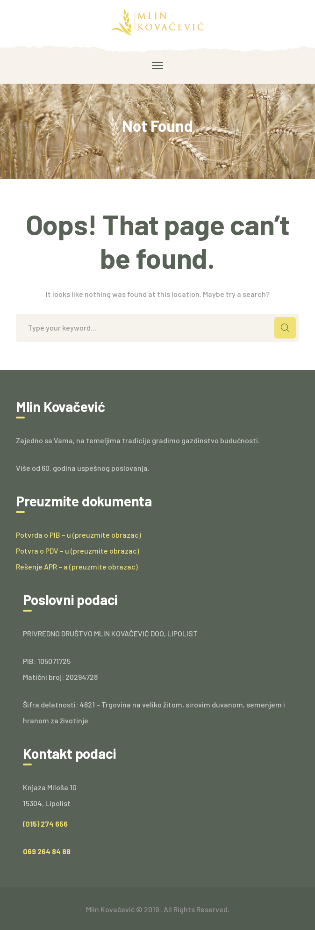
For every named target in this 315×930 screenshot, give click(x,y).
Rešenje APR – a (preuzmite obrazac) (77, 566)
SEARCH (285, 328)
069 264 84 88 (47, 851)
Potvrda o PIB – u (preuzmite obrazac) (78, 534)
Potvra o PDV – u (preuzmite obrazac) (77, 550)
